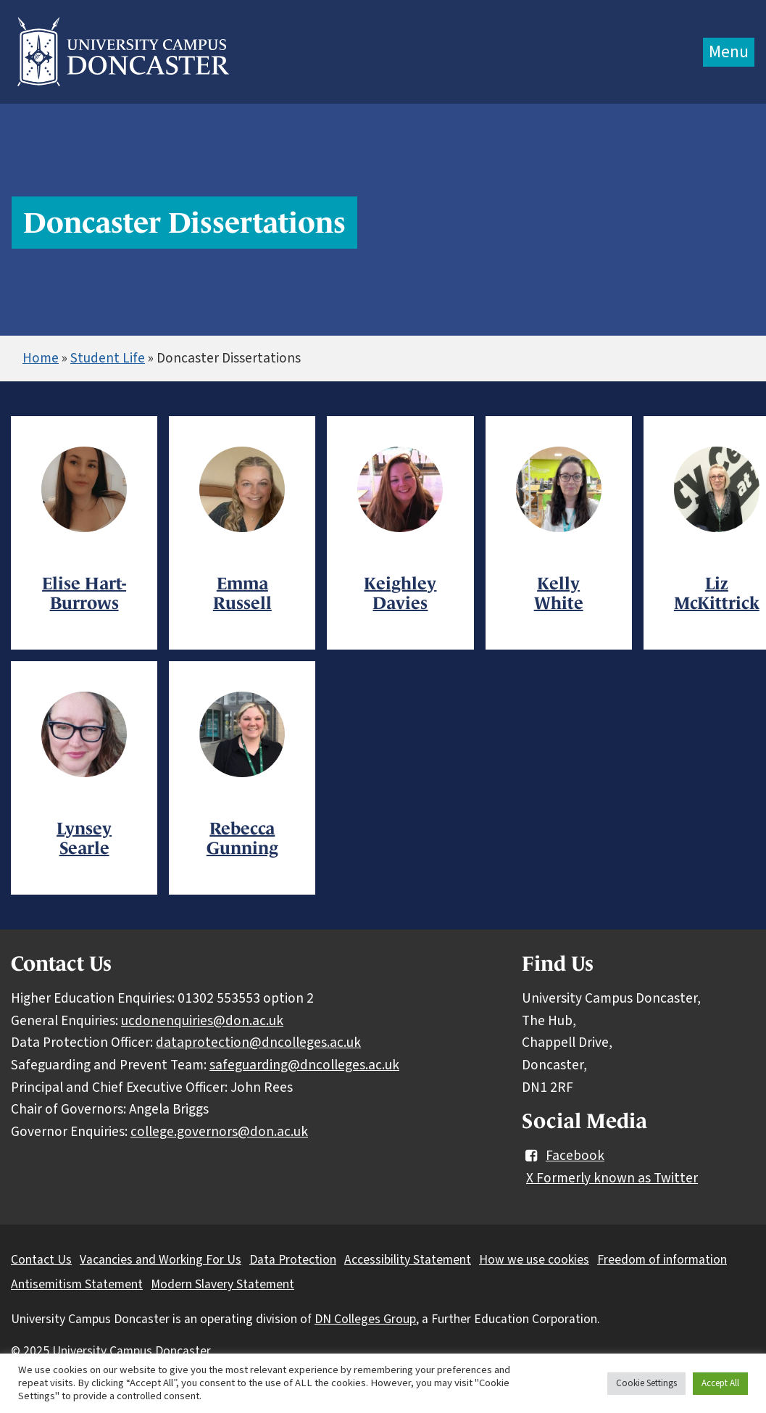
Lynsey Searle (84, 838)
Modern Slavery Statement (222, 1284)
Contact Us (41, 1260)
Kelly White (558, 593)
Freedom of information (662, 1260)
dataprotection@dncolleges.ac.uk (258, 1042)
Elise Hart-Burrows (84, 593)
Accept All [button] (720, 1383)
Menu (729, 52)
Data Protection (292, 1260)
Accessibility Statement (407, 1260)
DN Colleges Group (365, 1319)
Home (40, 358)
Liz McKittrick (716, 593)
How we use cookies (534, 1260)
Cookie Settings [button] (646, 1383)
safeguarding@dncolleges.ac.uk (304, 1065)
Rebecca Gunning (242, 838)
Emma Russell (242, 593)
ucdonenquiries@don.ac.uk (202, 1021)
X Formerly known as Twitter (612, 1178)
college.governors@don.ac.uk (219, 1132)
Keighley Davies (400, 593)
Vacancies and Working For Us (160, 1260)
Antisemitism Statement (77, 1284)
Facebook (563, 1155)
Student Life (107, 358)
